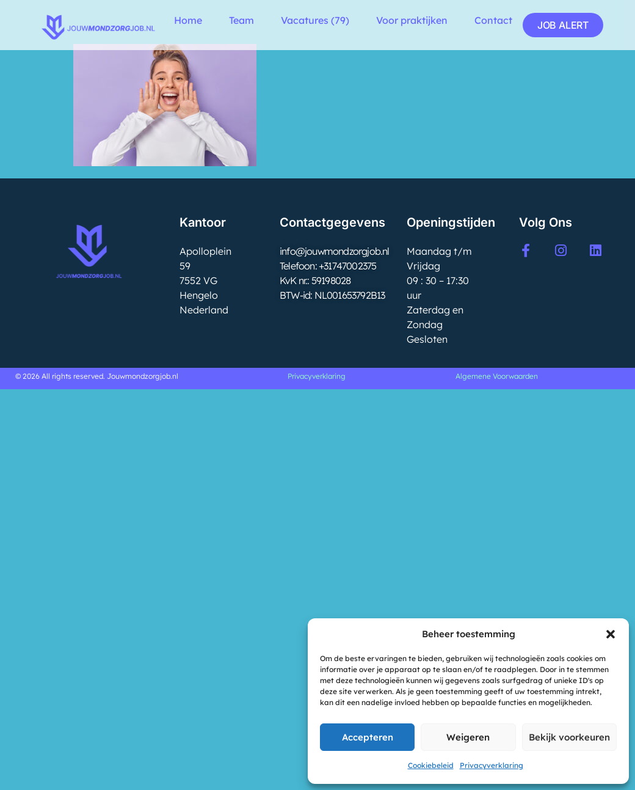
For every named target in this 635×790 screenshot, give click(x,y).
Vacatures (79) (315, 20)
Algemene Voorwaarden (496, 376)
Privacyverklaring (491, 765)
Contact (493, 20)
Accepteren (367, 737)
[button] (610, 634)
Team (241, 20)
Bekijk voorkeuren (569, 737)
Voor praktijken (412, 20)
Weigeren (468, 737)
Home (188, 20)
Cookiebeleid (431, 765)
